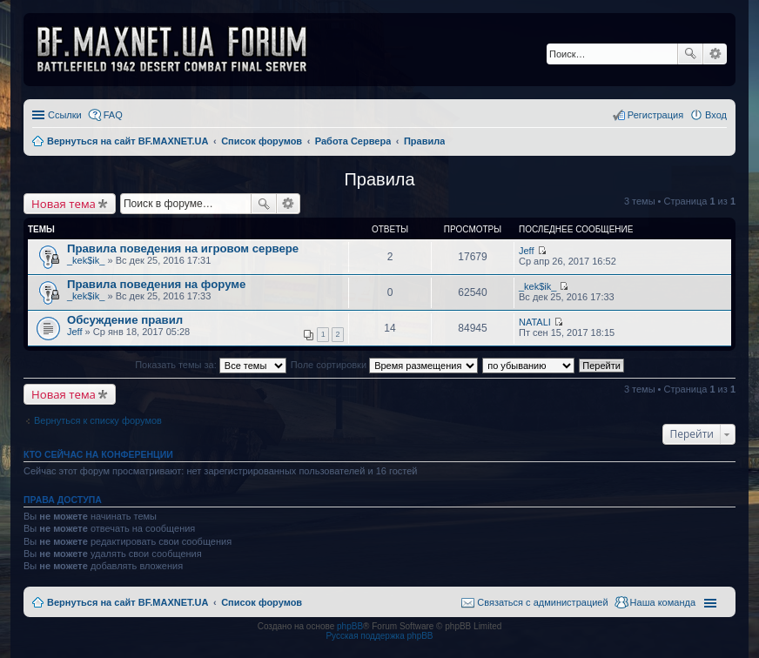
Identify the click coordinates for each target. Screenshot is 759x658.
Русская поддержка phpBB (379, 636)
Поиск (690, 54)
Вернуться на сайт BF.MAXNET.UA (127, 602)
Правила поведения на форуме (156, 284)
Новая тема (63, 204)
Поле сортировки (384, 364)
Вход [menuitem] (716, 115)
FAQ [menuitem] (113, 115)
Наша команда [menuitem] (662, 602)
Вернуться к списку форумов (98, 420)
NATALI (535, 322)
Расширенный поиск (715, 54)
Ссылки (65, 115)
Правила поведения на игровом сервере (183, 248)
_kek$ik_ (85, 260)
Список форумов (261, 602)
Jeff (526, 250)
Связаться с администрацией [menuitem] (542, 602)
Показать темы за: (210, 364)
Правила (379, 179)
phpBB (350, 626)
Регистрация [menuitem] (655, 115)
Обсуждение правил (125, 319)
